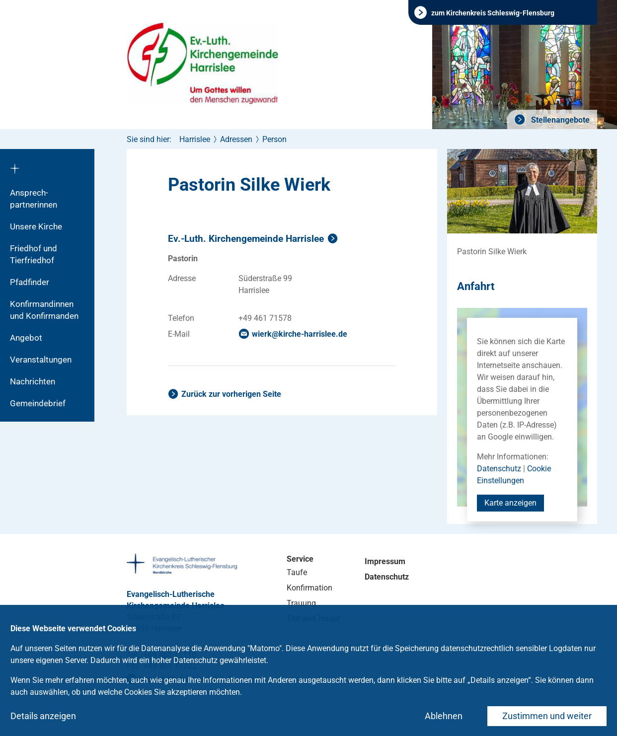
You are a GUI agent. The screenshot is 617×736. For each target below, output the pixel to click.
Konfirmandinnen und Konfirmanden (44, 310)
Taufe (297, 572)
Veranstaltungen (41, 360)
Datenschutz (499, 468)
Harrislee (194, 139)
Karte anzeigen (510, 503)
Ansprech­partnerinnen (33, 199)
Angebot (26, 338)
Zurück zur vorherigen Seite (231, 394)
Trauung (301, 603)
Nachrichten (32, 381)
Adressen (236, 139)
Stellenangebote (559, 120)
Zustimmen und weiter (547, 716)
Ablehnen (444, 716)
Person (274, 139)
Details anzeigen (43, 716)
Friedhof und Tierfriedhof (33, 254)
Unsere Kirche (36, 226)
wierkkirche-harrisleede (299, 334)
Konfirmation (309, 587)
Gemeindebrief (38, 403)
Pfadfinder (29, 282)
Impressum (385, 561)
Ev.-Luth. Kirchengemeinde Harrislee (246, 238)
